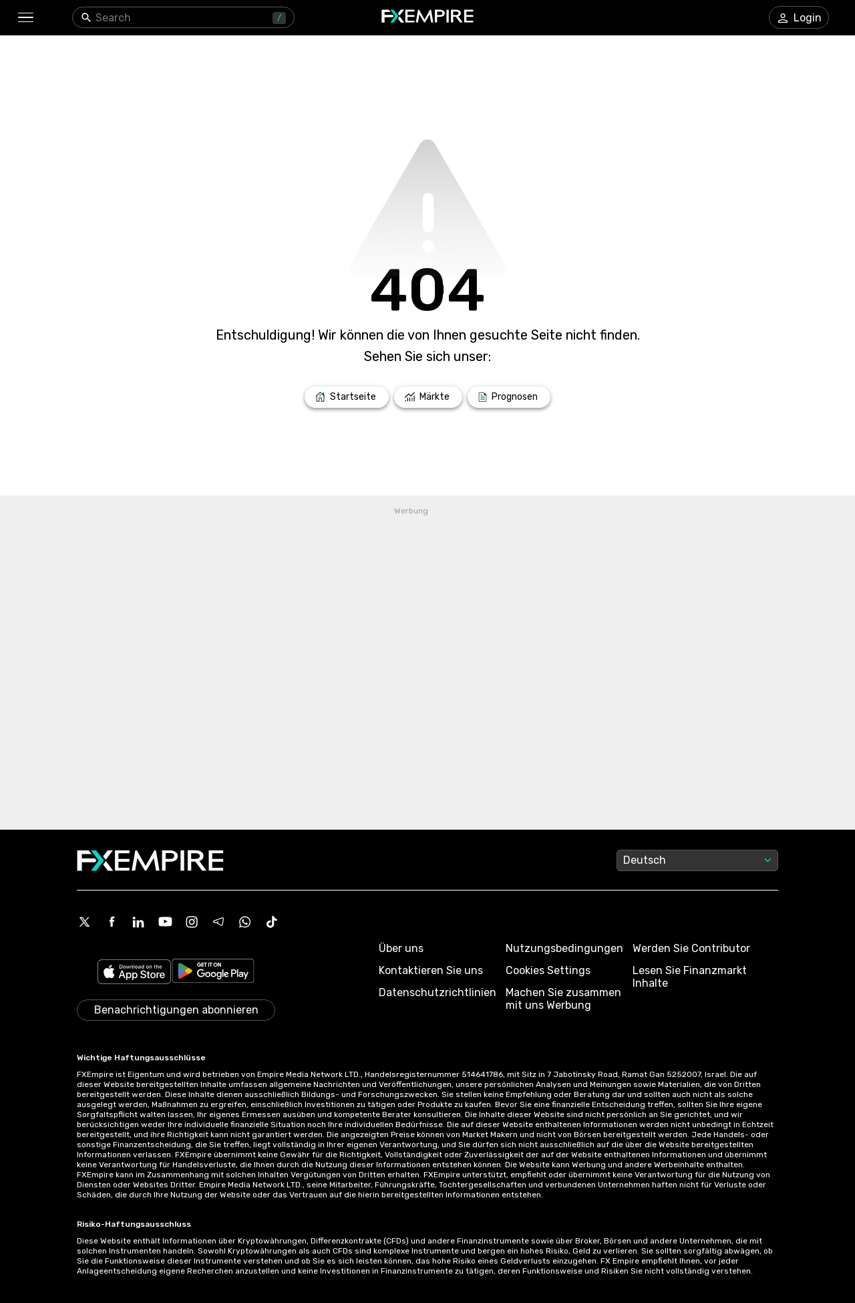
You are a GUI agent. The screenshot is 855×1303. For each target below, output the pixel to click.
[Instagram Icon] (192, 922)
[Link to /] (347, 397)
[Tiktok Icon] (272, 922)
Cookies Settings (548, 970)
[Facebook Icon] (112, 922)
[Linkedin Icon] (138, 922)
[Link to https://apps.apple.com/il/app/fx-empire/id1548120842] (134, 973)
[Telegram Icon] (218, 922)
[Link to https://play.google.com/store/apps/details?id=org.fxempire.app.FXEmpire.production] (213, 973)
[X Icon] (85, 922)
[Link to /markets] (428, 397)
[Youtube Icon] (165, 922)
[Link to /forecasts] (509, 397)
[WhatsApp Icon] (245, 922)
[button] (25, 17)
